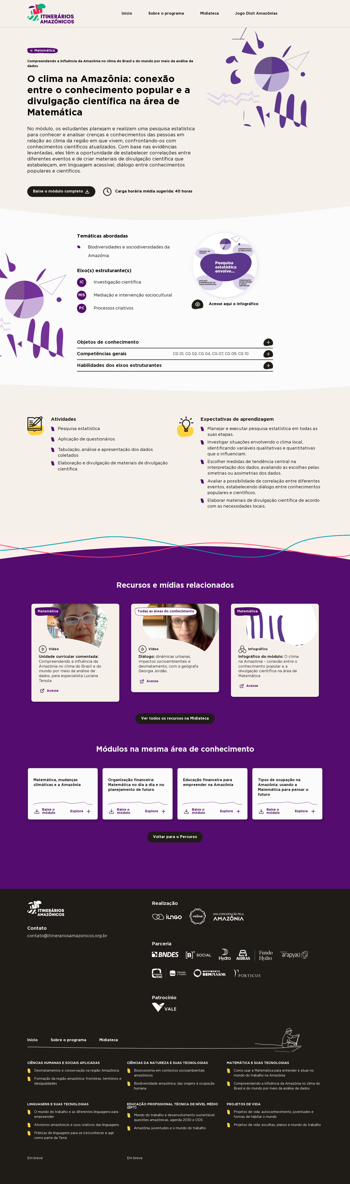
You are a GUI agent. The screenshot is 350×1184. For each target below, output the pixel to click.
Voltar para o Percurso (175, 837)
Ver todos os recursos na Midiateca (175, 718)
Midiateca (209, 13)
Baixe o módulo (44, 811)
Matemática (44, 50)
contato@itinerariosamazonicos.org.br (67, 936)
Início (127, 13)
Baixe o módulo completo (61, 191)
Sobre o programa (166, 13)
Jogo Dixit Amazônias (256, 13)
